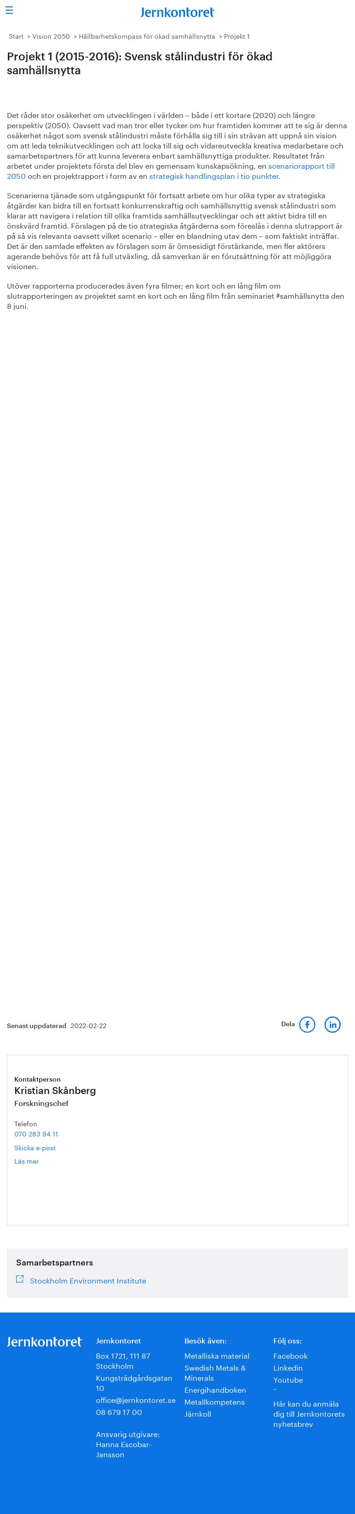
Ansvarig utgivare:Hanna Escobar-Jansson (128, 1443)
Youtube (288, 1378)
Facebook (290, 1354)
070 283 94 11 (36, 1133)
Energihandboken (215, 1389)
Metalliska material (216, 1354)
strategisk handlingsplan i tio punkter (213, 175)
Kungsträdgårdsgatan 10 (134, 1382)
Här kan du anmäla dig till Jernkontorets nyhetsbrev (309, 1413)
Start (16, 35)
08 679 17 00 (119, 1411)
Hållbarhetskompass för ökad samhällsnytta (147, 35)
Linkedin (288, 1366)
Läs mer (41, 1160)
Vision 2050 (51, 35)
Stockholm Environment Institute (88, 1279)
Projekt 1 (237, 35)
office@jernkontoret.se (136, 1399)
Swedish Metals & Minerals (215, 1372)
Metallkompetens (214, 1401)
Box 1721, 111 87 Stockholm (123, 1360)
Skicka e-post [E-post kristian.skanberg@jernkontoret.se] (35, 1147)
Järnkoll (197, 1413)
